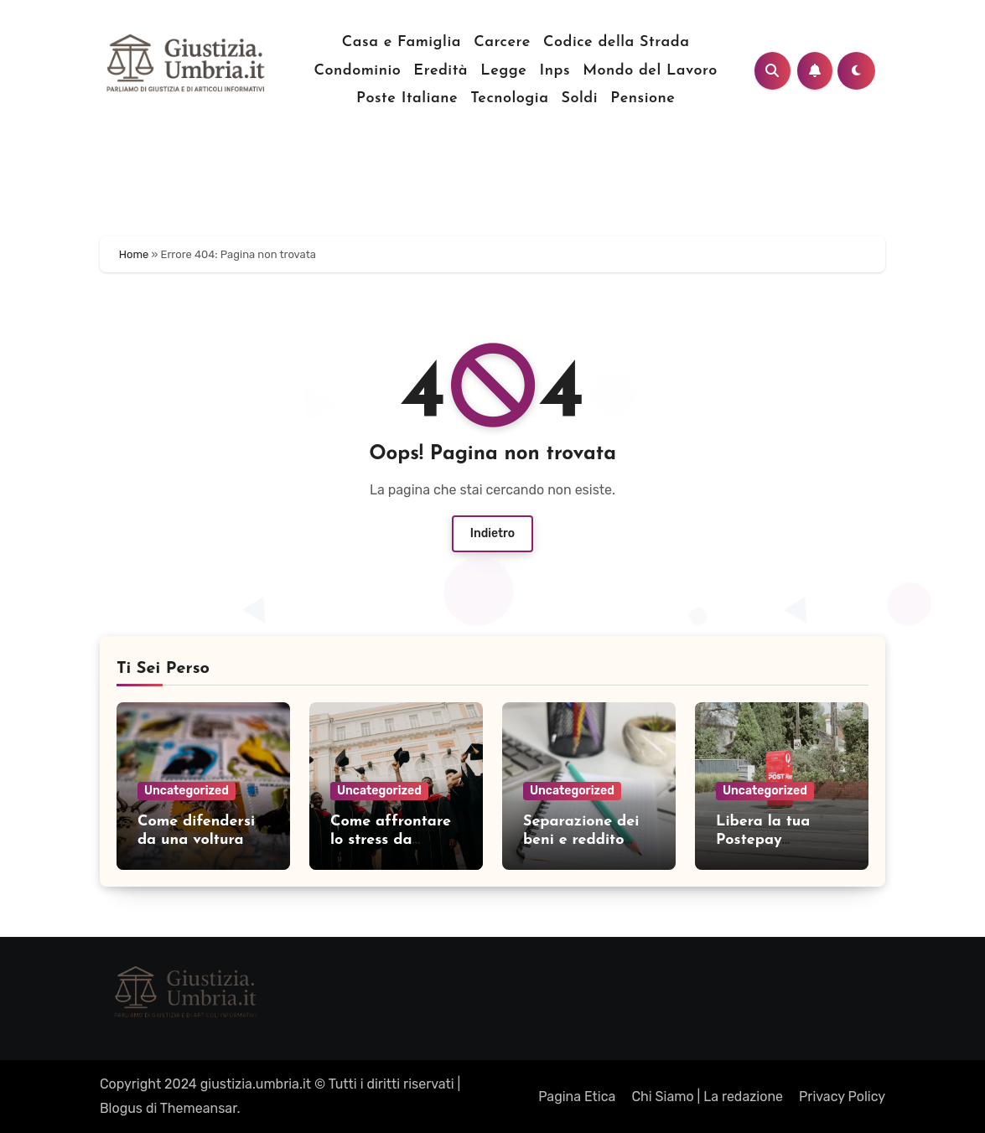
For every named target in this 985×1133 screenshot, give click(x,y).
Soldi (580, 98)
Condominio (358, 71)
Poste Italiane (407, 98)
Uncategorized (186, 791)
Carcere (502, 42)
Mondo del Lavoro (650, 71)
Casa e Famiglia (401, 42)
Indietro (492, 533)
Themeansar (198, 1108)
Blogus (121, 1108)
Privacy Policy (842, 1097)
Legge (503, 71)
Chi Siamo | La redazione (707, 1097)
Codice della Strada (616, 42)
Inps (555, 71)
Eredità (440, 71)
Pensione (642, 98)
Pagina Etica (576, 1097)
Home (134, 254)
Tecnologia (509, 98)
